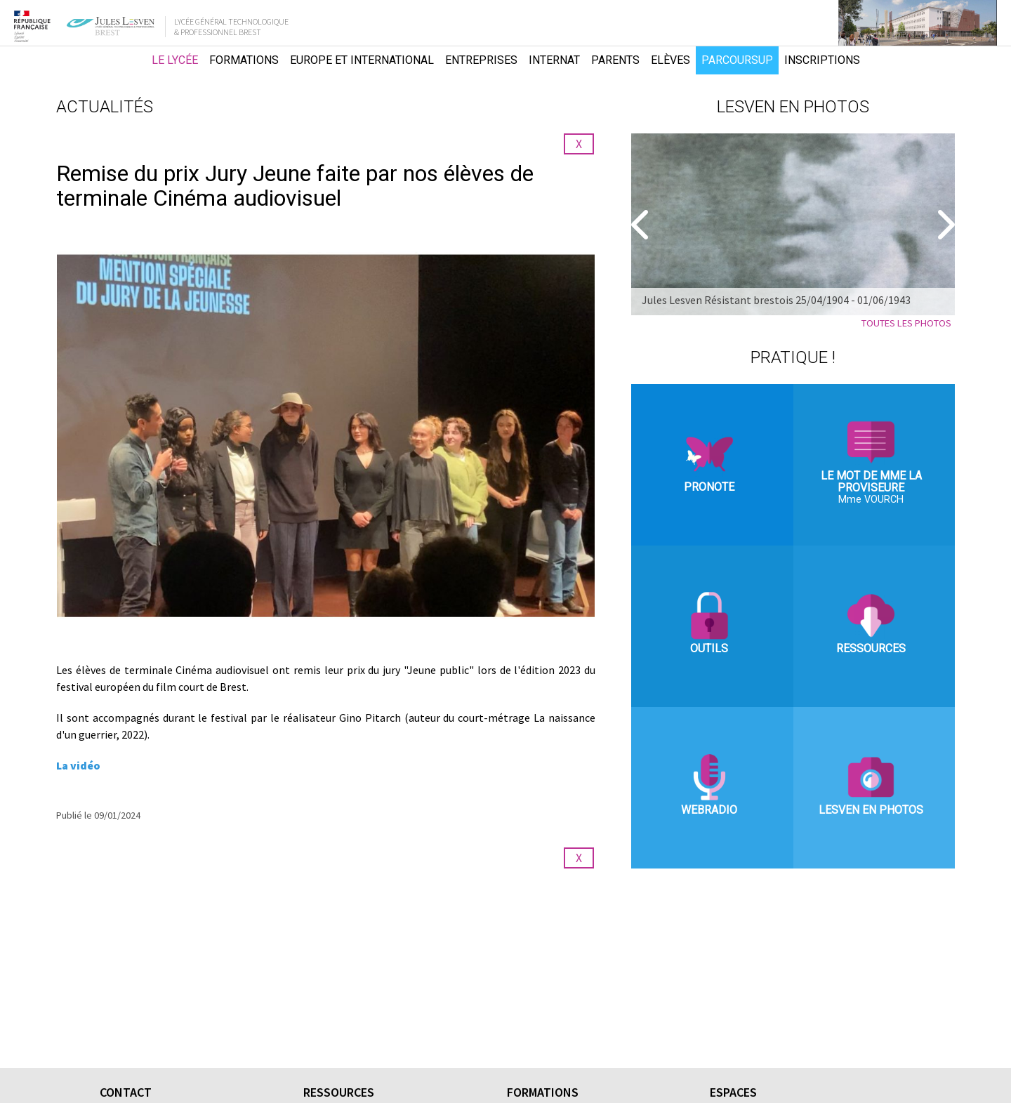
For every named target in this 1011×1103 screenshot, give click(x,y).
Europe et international (362, 60)
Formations (244, 60)
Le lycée (175, 60)
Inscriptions (822, 60)
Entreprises (481, 60)
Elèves (670, 60)
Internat (554, 60)
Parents (615, 60)
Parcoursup (737, 60)
